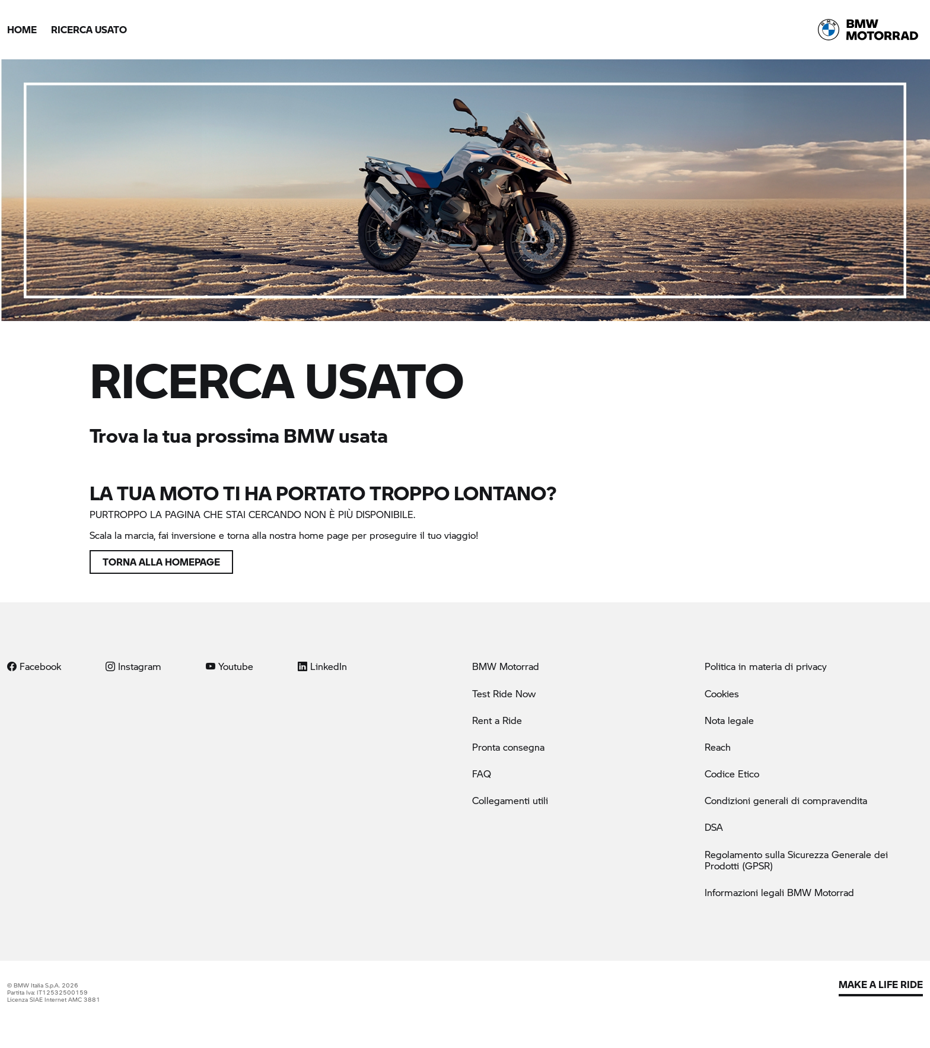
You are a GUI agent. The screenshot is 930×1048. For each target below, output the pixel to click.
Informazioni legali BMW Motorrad (779, 892)
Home (22, 29)
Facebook (34, 666)
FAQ (481, 773)
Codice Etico (732, 773)
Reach (718, 747)
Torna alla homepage (161, 561)
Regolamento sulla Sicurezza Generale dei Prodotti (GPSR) (796, 860)
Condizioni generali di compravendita (786, 800)
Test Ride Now (504, 693)
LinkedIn (322, 666)
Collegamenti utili (510, 800)
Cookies (722, 693)
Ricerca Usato (89, 29)
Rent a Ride (497, 720)
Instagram (133, 666)
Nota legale (729, 720)
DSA (714, 827)
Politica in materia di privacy (766, 666)
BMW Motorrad (505, 666)
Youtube (229, 666)
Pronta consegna (508, 747)
